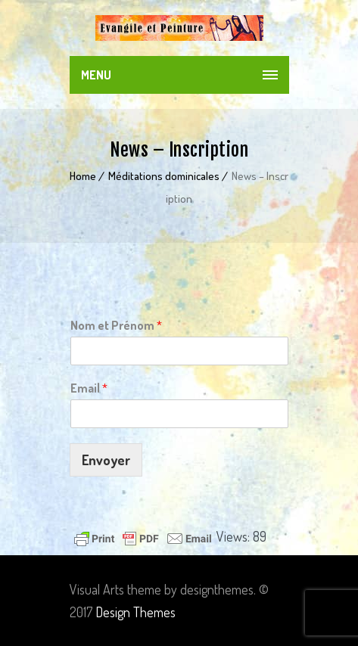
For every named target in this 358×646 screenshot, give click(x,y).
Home (83, 176)
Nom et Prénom (116, 325)
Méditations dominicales (163, 176)
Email (88, 388)
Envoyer (106, 460)
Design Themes (135, 612)
